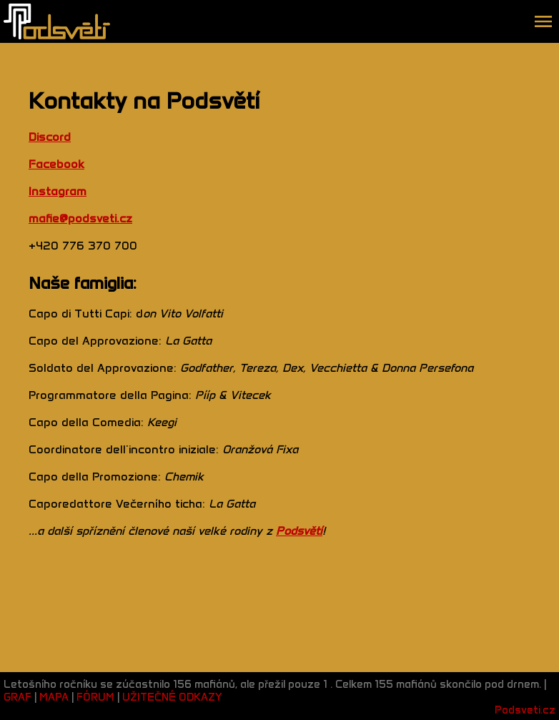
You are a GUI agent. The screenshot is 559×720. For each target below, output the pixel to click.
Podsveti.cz (525, 710)
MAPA (54, 697)
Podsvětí (299, 531)
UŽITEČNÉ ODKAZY (172, 697)
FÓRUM (95, 697)
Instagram (57, 191)
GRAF (19, 697)
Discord (50, 137)
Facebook (56, 164)
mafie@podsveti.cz (80, 218)
